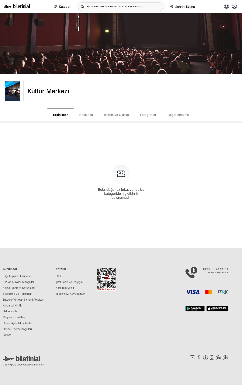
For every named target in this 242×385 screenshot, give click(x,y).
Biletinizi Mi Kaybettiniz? (70, 293)
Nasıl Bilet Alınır (65, 287)
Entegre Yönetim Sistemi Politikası (23, 299)
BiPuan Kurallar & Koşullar (18, 282)
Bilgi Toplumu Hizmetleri (18, 276)
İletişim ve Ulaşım (116, 115)
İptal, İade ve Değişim (69, 282)
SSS (58, 276)
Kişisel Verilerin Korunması (19, 287)
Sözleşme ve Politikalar (17, 293)
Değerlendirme (178, 115)
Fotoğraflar (148, 115)
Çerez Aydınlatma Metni (17, 323)
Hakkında (86, 115)
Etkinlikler (60, 115)
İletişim (7, 334)
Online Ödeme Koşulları (17, 329)
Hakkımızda (10, 311)
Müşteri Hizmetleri (14, 317)
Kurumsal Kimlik (12, 305)
